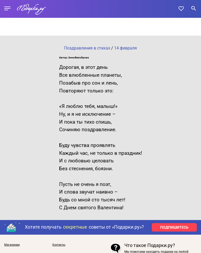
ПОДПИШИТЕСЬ (174, 227)
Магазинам (12, 244)
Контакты (58, 244)
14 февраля (125, 48)
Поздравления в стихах (87, 48)
